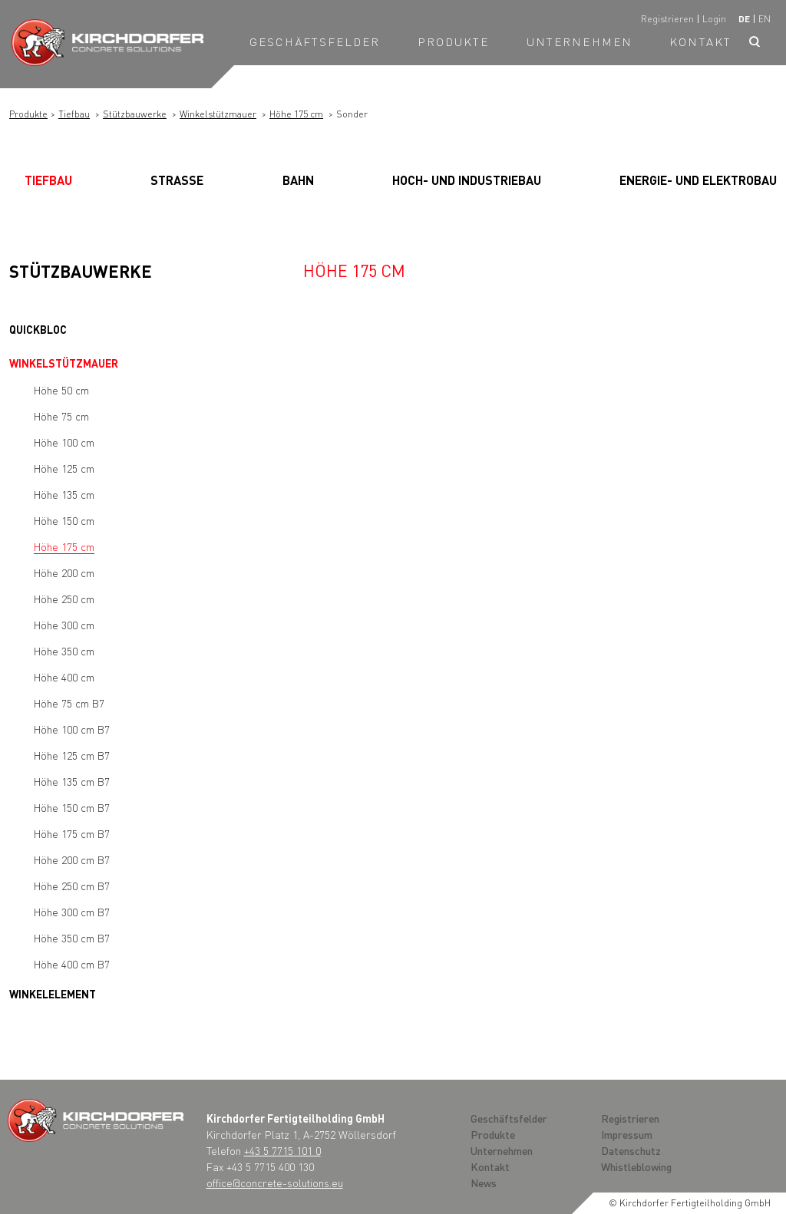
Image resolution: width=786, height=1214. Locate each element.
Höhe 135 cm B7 (72, 781)
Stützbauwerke (135, 114)
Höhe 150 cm (64, 520)
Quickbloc (38, 329)
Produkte (454, 41)
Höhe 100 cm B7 (72, 729)
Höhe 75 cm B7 (69, 703)
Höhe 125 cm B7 (72, 755)
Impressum (626, 1134)
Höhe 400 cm (64, 677)
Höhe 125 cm (64, 468)
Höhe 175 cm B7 (72, 833)
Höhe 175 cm (296, 114)
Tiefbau (74, 114)
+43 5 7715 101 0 (282, 1150)
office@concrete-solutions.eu (274, 1182)
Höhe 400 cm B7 (72, 964)
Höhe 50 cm (61, 390)
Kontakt (700, 41)
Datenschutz (631, 1150)
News (484, 1182)
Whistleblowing (636, 1166)
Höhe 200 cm (64, 572)
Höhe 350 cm (64, 651)
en (764, 19)
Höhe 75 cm (61, 416)
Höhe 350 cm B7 (72, 938)
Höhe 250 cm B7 (72, 885)
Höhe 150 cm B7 (72, 807)
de (744, 19)
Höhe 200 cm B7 (72, 859)
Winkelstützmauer (218, 114)
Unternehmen (579, 41)
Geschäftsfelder (315, 41)
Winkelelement (52, 994)
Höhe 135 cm (64, 494)
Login (714, 19)
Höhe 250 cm (64, 598)
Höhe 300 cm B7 (72, 912)
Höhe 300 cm (64, 625)
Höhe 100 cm (64, 442)
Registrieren (667, 19)
